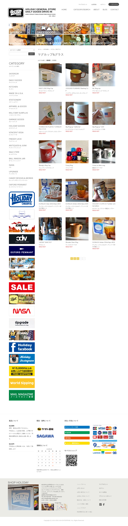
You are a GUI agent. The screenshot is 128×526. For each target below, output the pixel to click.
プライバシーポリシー (105, 496)
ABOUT (96, 9)
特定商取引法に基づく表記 (84, 512)
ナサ (22, 166)
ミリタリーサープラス (22, 113)
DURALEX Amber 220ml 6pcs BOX (77, 204)
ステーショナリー (22, 100)
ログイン (103, 4)
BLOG (105, 9)
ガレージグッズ (22, 120)
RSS (100, 500)
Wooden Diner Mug (72, 242)
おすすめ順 (41, 60)
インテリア (22, 74)
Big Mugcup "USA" (98, 127)
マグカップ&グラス (56, 49)
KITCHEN (46, 49)
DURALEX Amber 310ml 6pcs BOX (103, 242)
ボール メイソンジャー (22, 159)
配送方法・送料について (84, 500)
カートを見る (103, 492)
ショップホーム (81, 484)
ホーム (40, 49)
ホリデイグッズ (22, 126)
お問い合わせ (81, 488)
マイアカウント (83, 4)
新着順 (54, 60)
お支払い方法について (83, 496)
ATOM (104, 500)
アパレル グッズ (22, 107)
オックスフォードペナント (22, 185)
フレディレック (22, 139)
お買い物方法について (83, 492)
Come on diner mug (98, 165)
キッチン (22, 87)
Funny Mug (69, 165)
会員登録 (93, 4)
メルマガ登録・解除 (82, 504)
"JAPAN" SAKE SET (45, 242)
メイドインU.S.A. (22, 94)
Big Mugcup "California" (73, 127)
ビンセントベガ (22, 133)
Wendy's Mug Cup (45, 165)
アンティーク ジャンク (22, 146)
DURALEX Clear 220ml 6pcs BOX (50, 204)
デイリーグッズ (22, 81)
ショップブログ (81, 508)
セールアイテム (22, 153)
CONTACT (115, 9)
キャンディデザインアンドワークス (22, 179)
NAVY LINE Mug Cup (46, 88)
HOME (64, 9)
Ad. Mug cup (96, 88)
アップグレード (22, 172)
